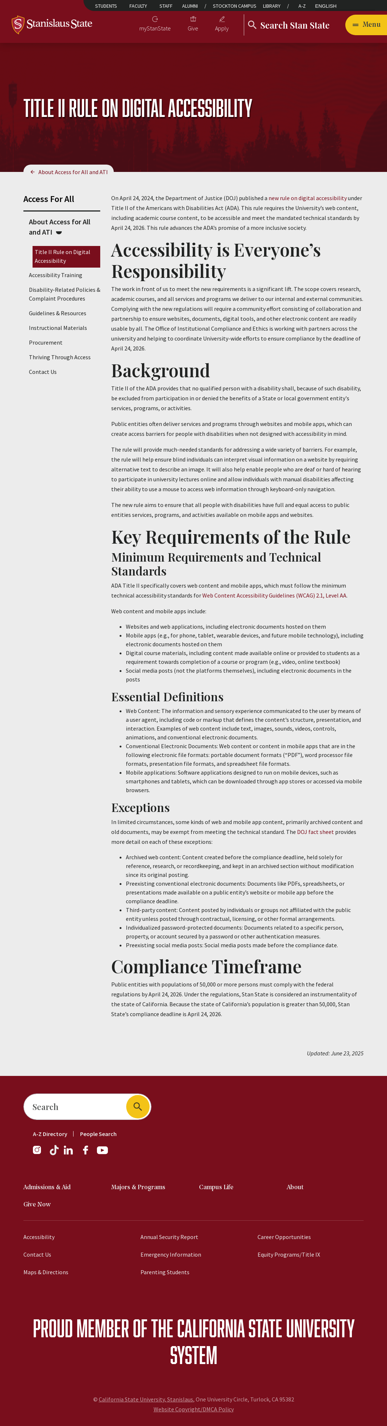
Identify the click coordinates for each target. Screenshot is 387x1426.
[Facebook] (88, 1153)
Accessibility (39, 1237)
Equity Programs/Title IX (289, 1254)
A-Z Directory (50, 1134)
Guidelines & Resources (57, 313)
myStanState (155, 28)
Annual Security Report (169, 1237)
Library (272, 6)
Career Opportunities (284, 1237)
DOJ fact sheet (315, 831)
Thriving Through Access (60, 357)
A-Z (302, 6)
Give (193, 28)
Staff (166, 6)
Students (106, 6)
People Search (98, 1134)
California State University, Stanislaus (146, 1399)
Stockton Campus (234, 6)
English (326, 6)
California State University (265, 1328)
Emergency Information (170, 1254)
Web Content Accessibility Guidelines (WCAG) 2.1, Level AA (274, 595)
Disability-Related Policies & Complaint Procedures (64, 294)
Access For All (48, 199)
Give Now (37, 1204)
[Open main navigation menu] (366, 25)
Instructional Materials (58, 327)
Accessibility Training (55, 275)
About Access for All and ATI (73, 172)
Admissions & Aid (47, 1187)
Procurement (46, 342)
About (295, 1187)
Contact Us (43, 371)
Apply (222, 28)
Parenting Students (164, 1272)
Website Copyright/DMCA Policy (194, 1409)
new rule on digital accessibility (307, 198)
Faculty (138, 6)
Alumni (190, 6)
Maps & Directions (45, 1272)
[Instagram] (40, 1153)
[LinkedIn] (69, 1153)
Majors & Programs (138, 1187)
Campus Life (216, 1187)
